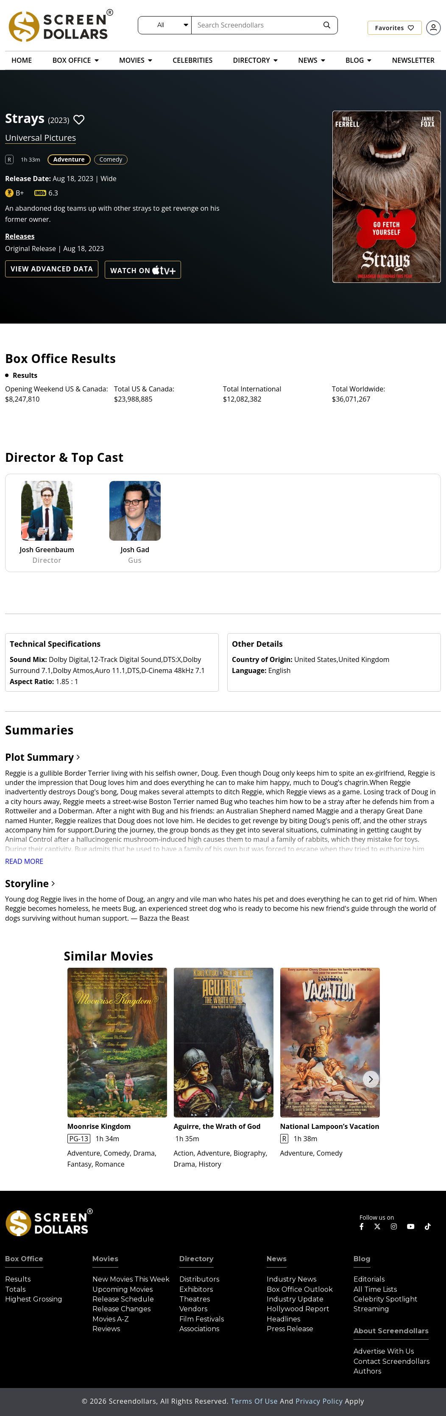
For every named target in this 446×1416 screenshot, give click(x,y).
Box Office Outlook (300, 1289)
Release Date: (28, 178)
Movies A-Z (110, 1319)
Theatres (194, 1299)
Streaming (371, 1309)
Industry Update (295, 1299)
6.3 (53, 193)
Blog (362, 1259)
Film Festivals (201, 1319)
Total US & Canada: (144, 389)
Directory (196, 1259)
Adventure (69, 159)
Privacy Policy (320, 1401)
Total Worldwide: (358, 389)
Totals (15, 1289)
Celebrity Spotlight (386, 1299)
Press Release (290, 1329)
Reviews (106, 1329)
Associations (199, 1329)
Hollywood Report (298, 1309)
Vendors (193, 1309)
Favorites (394, 28)
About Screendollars (391, 1331)
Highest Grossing (33, 1299)
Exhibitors (196, 1289)
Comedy (111, 159)
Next (371, 1079)
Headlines (283, 1319)
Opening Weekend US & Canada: (56, 389)
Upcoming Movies (122, 1289)
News (277, 1259)
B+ (20, 193)
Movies (105, 1259)
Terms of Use (255, 1401)
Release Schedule (123, 1299)
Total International (252, 389)
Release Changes (121, 1309)
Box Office (24, 1259)
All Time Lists (375, 1289)
